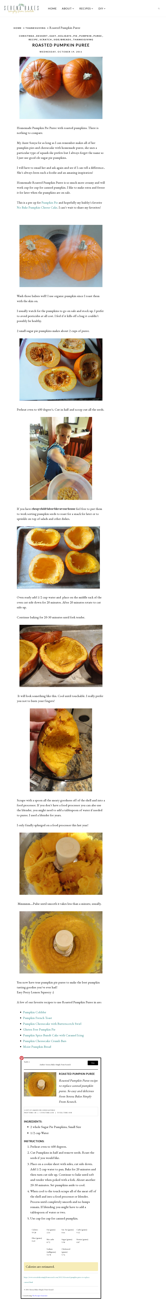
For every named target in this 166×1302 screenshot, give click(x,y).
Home (52, 8)
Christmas (26, 36)
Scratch (46, 39)
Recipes (86, 8)
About (68, 8)
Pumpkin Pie (50, 202)
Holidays (65, 36)
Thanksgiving (35, 28)
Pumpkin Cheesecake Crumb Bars (44, 1041)
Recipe (33, 39)
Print (93, 1063)
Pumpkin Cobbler (34, 1012)
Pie (75, 36)
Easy (53, 36)
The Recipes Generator (39, 1296)
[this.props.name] (144, 8)
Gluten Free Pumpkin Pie (39, 1029)
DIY (102, 8)
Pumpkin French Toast (37, 1018)
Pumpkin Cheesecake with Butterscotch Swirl (52, 1024)
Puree (98, 36)
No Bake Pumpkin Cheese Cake (37, 207)
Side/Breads (62, 39)
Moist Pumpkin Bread (37, 1047)
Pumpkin (85, 36)
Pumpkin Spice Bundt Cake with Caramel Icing (53, 1035)
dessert (42, 36)
